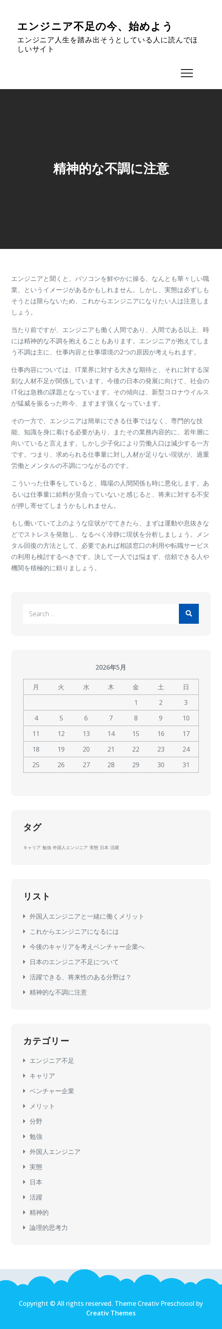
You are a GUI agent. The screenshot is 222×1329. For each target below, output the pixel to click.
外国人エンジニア (55, 1151)
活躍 (36, 1197)
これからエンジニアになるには (74, 931)
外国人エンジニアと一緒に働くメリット (87, 916)
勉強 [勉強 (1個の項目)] (46, 847)
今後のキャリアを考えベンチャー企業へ (87, 946)
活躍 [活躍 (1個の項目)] (114, 847)
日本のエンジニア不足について (74, 961)
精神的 (39, 1212)
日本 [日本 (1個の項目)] (104, 847)
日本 (36, 1182)
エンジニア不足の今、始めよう (95, 26)
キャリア (42, 1075)
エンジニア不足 (52, 1060)
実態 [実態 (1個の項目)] (93, 847)
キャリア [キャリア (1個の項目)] (32, 847)
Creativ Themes (111, 1313)
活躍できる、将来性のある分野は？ (81, 977)
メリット (42, 1106)
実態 (36, 1166)
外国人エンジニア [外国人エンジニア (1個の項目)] (70, 847)
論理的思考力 (49, 1227)
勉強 (36, 1136)
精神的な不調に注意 (58, 992)
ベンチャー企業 (52, 1090)
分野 (36, 1121)
